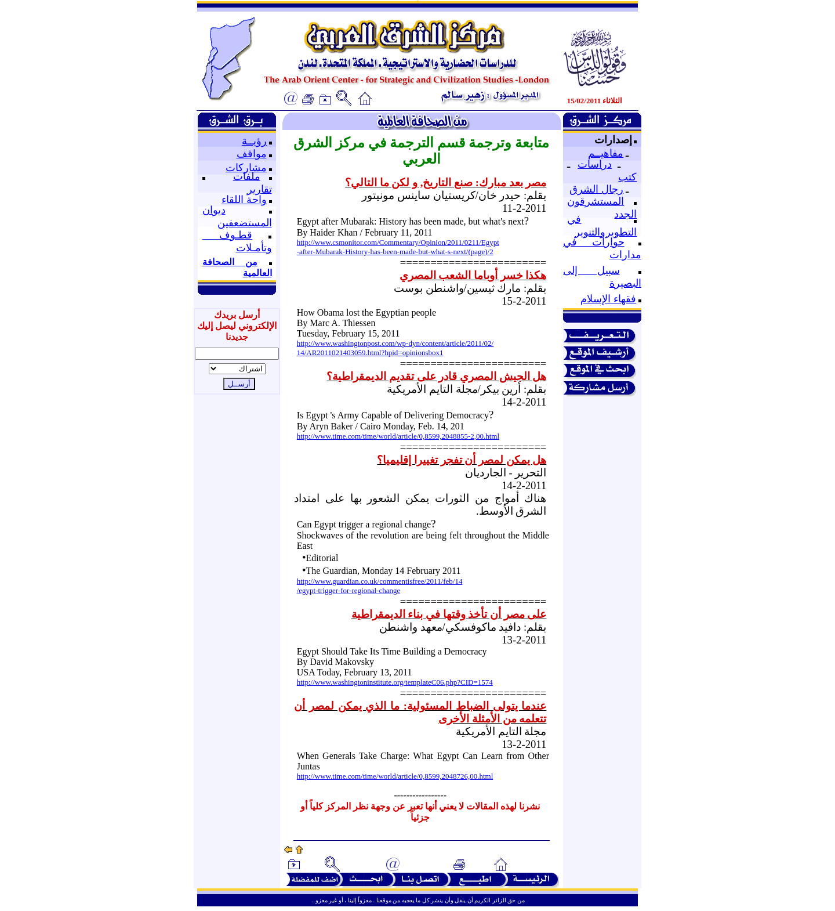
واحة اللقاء (244, 199)
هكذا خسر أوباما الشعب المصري (473, 275)
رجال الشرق (596, 189)
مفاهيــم (605, 153)
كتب (627, 177)
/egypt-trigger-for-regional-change (349, 590)
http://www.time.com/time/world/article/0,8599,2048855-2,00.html (398, 436)
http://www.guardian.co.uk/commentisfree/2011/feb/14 (380, 581)
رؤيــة (254, 141)
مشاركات (246, 167)
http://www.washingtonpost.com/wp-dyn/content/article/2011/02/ (395, 343)
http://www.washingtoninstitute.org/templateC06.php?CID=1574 (395, 682)
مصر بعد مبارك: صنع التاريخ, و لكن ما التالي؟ (445, 182)
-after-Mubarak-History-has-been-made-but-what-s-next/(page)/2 (395, 251)
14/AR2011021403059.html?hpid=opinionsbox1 (370, 352)
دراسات (595, 164)
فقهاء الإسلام (608, 299)
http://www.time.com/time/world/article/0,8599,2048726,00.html (395, 776)
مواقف (252, 154)
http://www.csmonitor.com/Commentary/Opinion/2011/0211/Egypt (398, 242)
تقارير (259, 189)
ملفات (246, 176)
